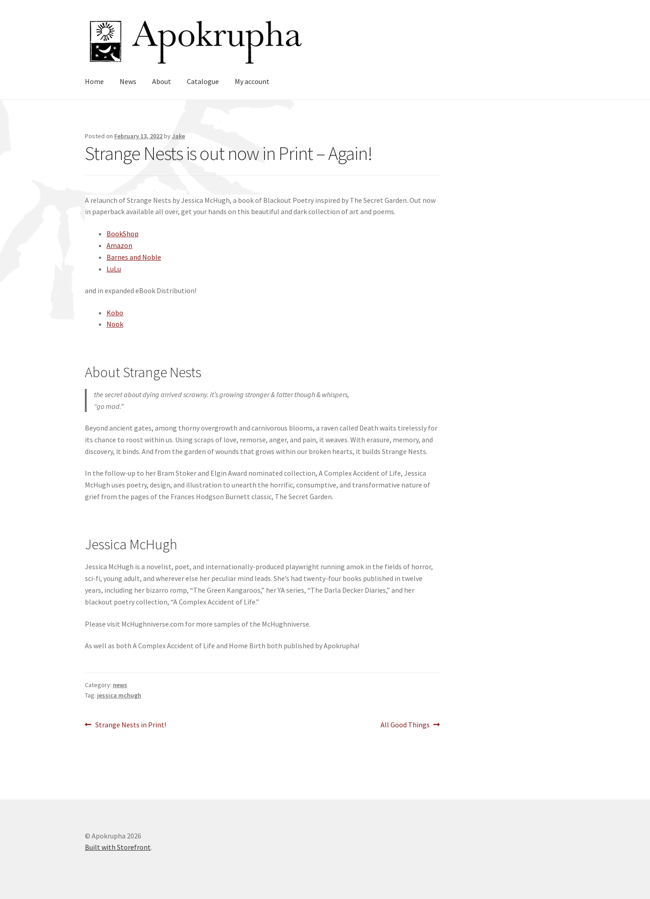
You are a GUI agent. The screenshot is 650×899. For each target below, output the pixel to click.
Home (94, 81)
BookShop (123, 233)
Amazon (119, 245)
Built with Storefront (118, 847)
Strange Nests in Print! (130, 725)
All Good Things (405, 725)
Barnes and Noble (134, 257)
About (161, 81)
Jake (178, 136)
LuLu (114, 268)
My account (252, 81)
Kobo (115, 312)
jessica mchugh (119, 695)
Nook (115, 323)
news (120, 685)
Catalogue (203, 81)
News (128, 81)
